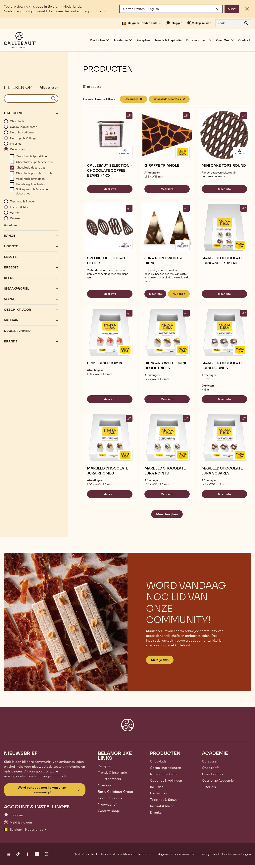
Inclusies (156, 787)
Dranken (156, 812)
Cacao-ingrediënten (165, 768)
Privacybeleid (208, 854)
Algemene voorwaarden (176, 854)
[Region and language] (171, 9)
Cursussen (210, 761)
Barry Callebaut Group (115, 792)
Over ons (105, 785)
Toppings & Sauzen (164, 800)
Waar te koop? (109, 811)
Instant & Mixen (162, 806)
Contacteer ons (110, 798)
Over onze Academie (218, 780)
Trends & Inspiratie (168, 40)
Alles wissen (49, 87)
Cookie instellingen (236, 854)
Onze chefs (210, 768)
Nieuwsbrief (107, 804)
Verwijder (10, 225)
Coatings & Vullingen (166, 780)
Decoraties (158, 793)
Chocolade (158, 761)
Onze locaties (212, 774)
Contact (244, 40)
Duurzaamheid (109, 779)
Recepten (143, 40)
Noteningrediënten (164, 774)
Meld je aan (160, 660)
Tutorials (209, 787)
